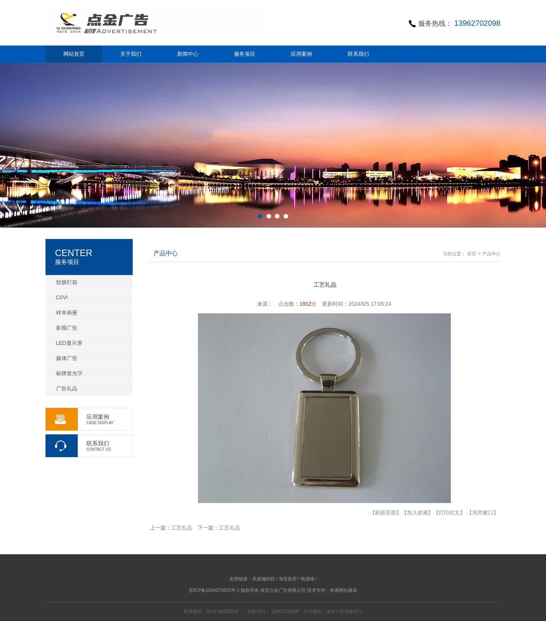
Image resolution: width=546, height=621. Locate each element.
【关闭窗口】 (483, 512)
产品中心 (491, 253)
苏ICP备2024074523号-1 (214, 590)
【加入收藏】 (417, 512)
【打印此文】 (449, 512)
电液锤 (307, 579)
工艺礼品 (181, 528)
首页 (471, 253)
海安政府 (288, 579)
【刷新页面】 (386, 512)
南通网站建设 (343, 590)
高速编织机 (263, 579)
